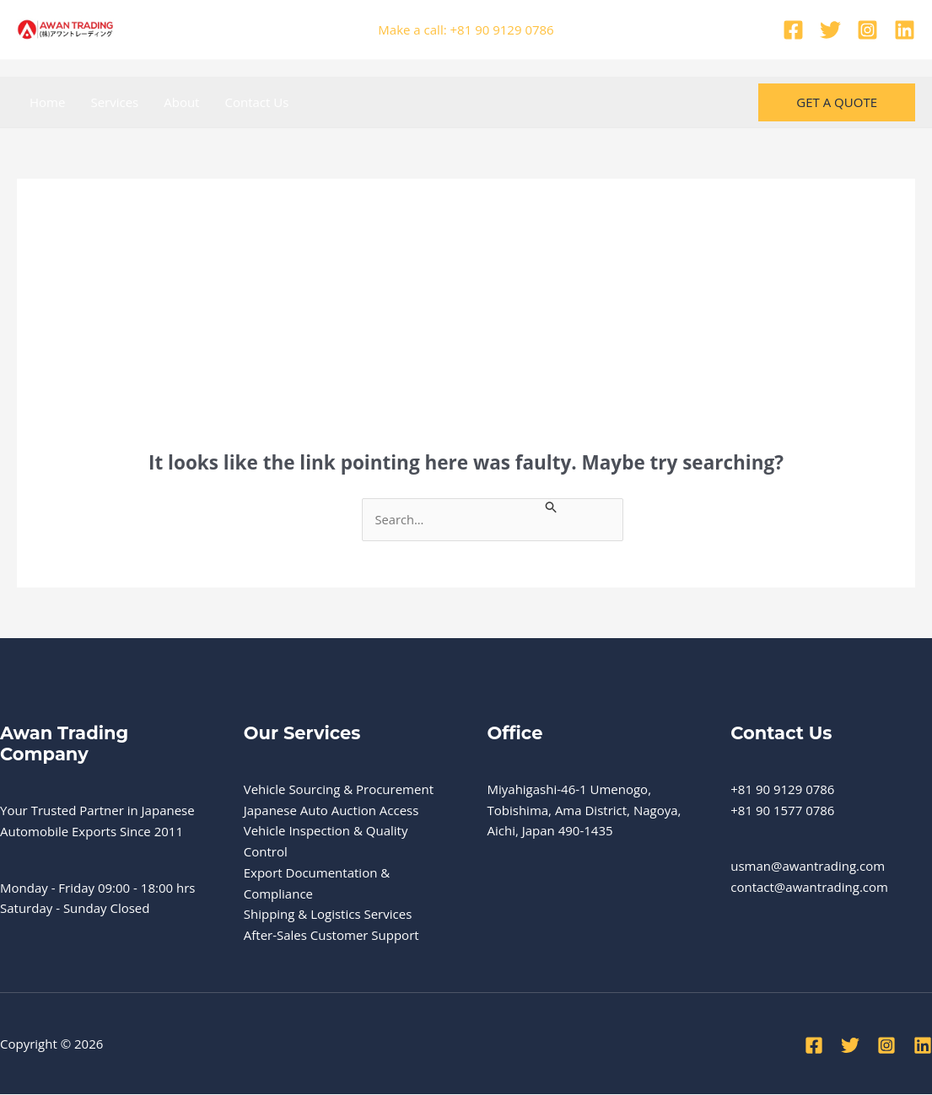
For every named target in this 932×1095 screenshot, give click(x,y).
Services (114, 102)
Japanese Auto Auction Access (331, 810)
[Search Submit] (556, 505)
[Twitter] (830, 29)
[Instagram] (867, 29)
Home (47, 102)
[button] (836, 102)
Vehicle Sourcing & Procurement (339, 789)
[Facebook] (793, 29)
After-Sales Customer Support (331, 935)
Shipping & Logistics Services (328, 914)
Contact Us (256, 102)
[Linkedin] (904, 29)
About (181, 102)
